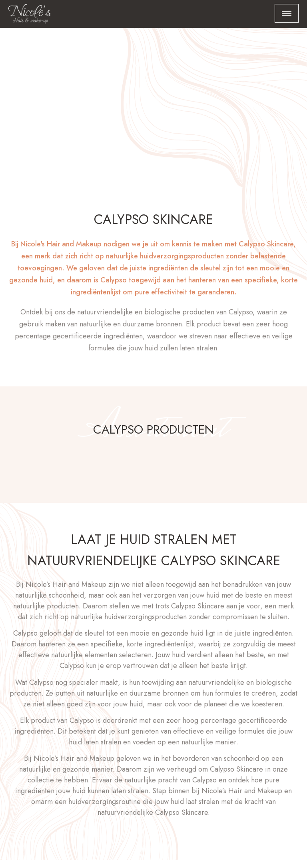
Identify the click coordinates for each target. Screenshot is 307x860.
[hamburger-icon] (287, 13)
